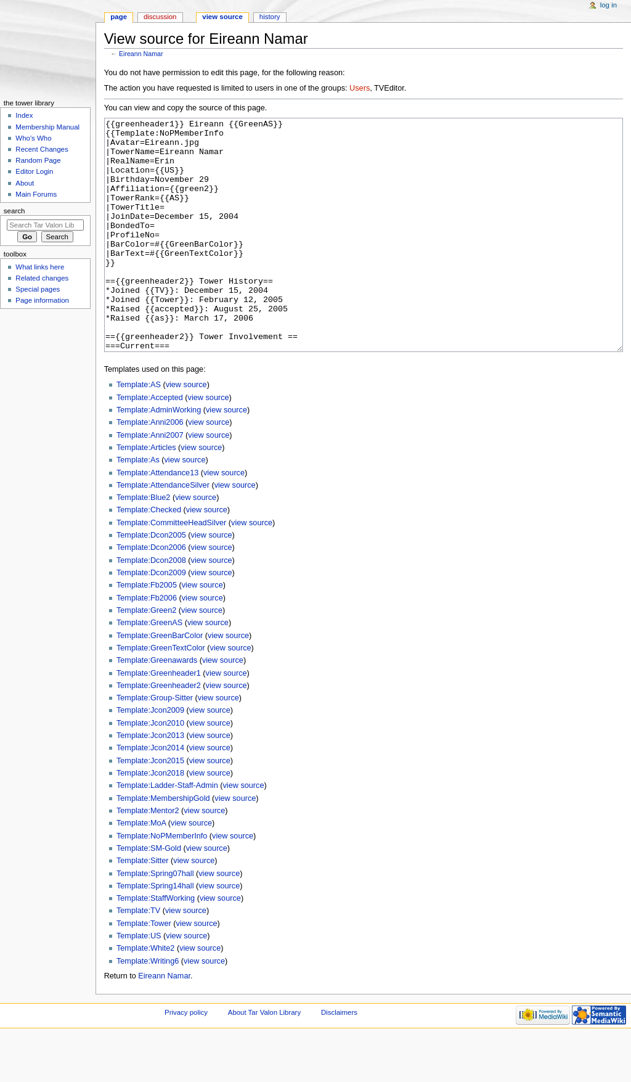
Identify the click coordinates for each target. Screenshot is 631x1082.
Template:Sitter (142, 907)
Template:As (138, 506)
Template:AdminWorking (158, 456)
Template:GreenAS (149, 669)
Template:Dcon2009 (151, 619)
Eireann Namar (141, 53)
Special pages (37, 289)
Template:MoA (141, 869)
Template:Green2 (146, 656)
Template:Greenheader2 (158, 731)
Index (24, 115)
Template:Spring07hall (155, 920)
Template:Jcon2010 (150, 769)
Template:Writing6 (147, 1007)
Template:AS (138, 431)
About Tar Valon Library (264, 1058)
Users (359, 88)
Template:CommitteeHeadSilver (171, 569)
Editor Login (34, 171)
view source (186, 431)
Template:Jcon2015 (150, 807)
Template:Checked (148, 556)
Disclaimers (339, 1058)
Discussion (160, 16)
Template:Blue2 (143, 543)
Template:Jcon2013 (150, 781)
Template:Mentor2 (147, 857)
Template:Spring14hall (155, 932)
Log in (608, 5)
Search (14, 211)
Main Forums (36, 194)
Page (118, 16)
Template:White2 (145, 994)
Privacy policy (186, 1058)
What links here (39, 267)
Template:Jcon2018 (150, 819)
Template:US (138, 982)
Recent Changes (41, 149)
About (24, 183)
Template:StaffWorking (155, 944)
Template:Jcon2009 (150, 756)
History (269, 16)
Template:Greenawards (156, 706)
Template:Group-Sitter (154, 744)
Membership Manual (47, 127)
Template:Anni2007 (150, 481)
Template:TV (138, 957)
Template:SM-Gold (148, 894)
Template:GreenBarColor (159, 682)
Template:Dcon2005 (151, 581)
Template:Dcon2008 (151, 606)
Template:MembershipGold (163, 844)
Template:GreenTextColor (160, 694)
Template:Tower (143, 969)
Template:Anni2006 (150, 468)
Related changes (41, 278)
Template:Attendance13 (157, 519)
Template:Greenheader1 (158, 719)
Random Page (37, 160)
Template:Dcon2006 (151, 593)
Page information (42, 300)
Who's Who (33, 138)
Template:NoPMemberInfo (161, 882)
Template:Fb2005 (146, 631)
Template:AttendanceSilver (163, 531)
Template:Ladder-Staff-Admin (167, 831)
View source (222, 16)
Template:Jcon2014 (150, 794)
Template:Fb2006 (146, 644)
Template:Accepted (149, 444)
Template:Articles (146, 494)
